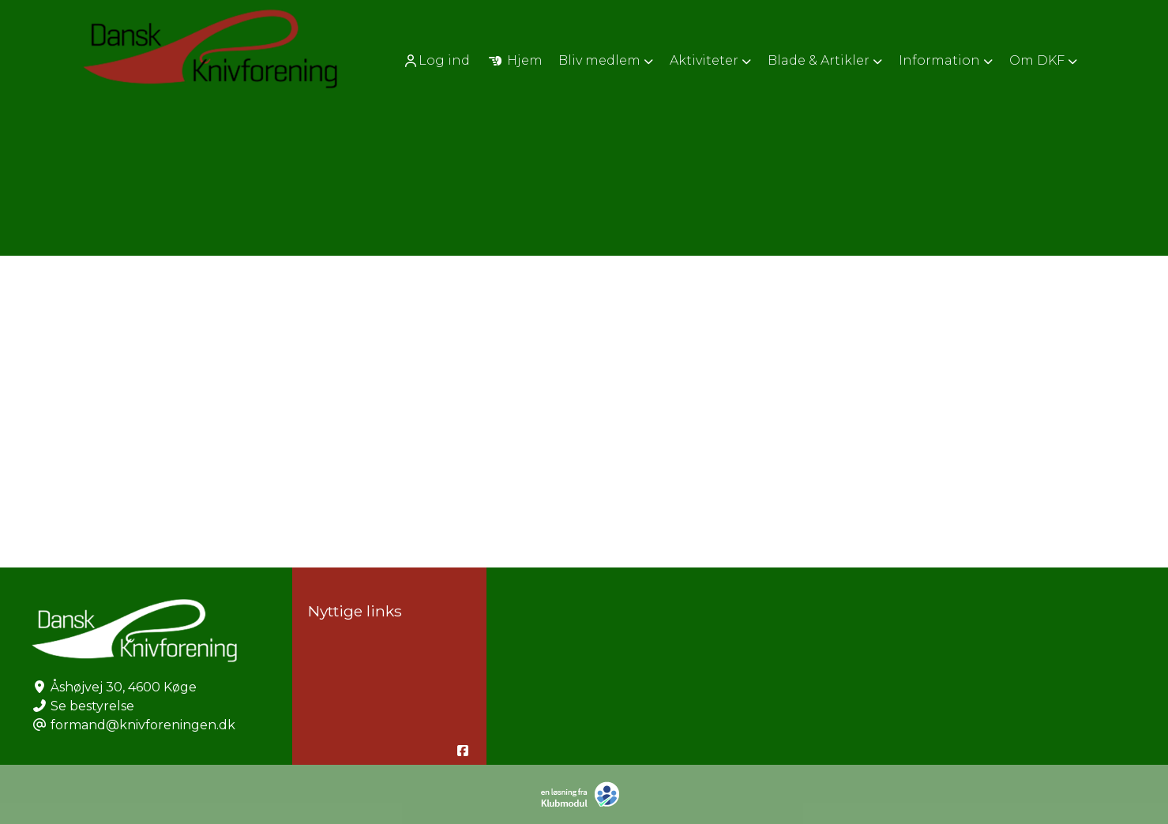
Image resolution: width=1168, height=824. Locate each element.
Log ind (436, 60)
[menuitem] (438, 60)
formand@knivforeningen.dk (143, 724)
